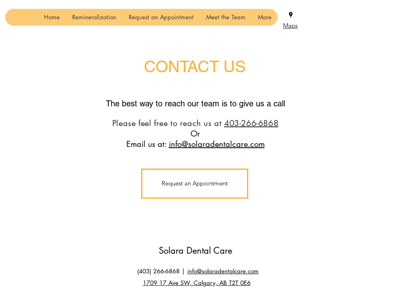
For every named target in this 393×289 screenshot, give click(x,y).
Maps (290, 25)
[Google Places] (291, 15)
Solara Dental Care (195, 250)
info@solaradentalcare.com (217, 144)
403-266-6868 (251, 123)
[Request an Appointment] (194, 184)
